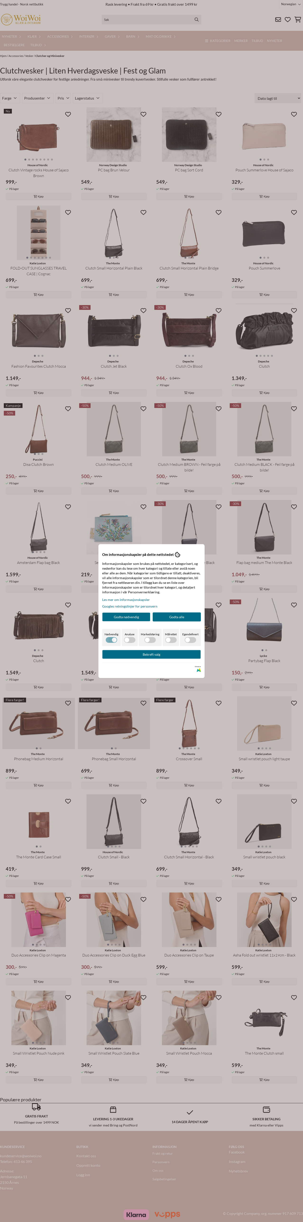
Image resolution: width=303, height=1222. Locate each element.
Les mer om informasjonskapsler (126, 599)
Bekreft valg (151, 654)
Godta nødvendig (126, 617)
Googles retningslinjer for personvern (129, 606)
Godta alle (176, 617)
